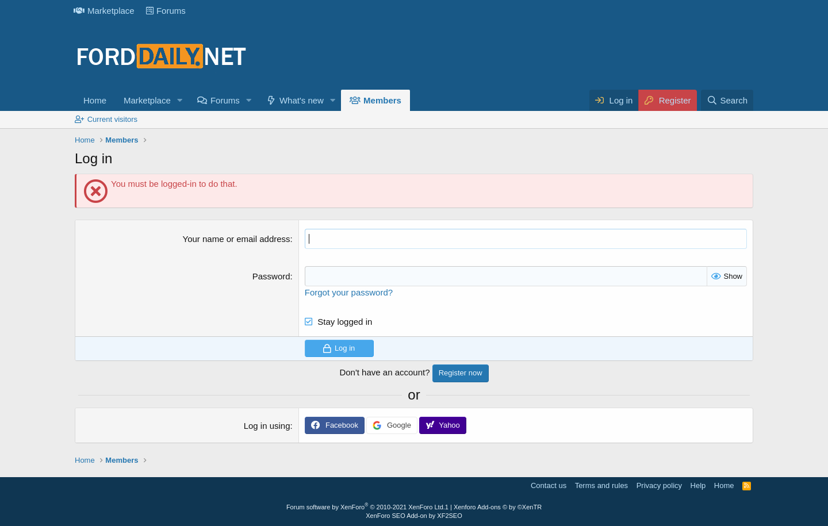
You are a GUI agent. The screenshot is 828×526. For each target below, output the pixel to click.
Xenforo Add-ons (498, 507)
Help (698, 485)
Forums (166, 11)
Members (382, 100)
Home (94, 100)
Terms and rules (601, 485)
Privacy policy (659, 485)
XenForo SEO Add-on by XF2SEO (414, 515)
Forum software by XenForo (365, 507)
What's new (301, 100)
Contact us (548, 485)
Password (271, 276)
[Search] (727, 100)
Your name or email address (236, 239)
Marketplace (104, 11)
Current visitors (112, 119)
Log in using (267, 426)
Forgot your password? (349, 292)
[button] (180, 100)
